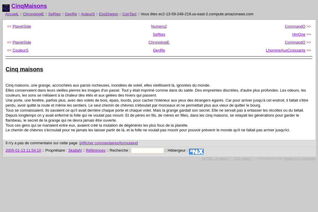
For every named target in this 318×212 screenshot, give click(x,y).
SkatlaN (75, 150)
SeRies (54, 14)
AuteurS (88, 14)
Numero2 (159, 26)
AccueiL (12, 14)
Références (95, 150)
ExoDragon (108, 14)
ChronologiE (33, 14)
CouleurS (21, 50)
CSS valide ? (243, 158)
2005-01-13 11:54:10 (23, 150)
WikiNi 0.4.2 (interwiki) (300, 158)
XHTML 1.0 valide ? (216, 158)
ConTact (129, 14)
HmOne (298, 34)
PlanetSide (22, 26)
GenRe (71, 14)
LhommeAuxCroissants (285, 50)
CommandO (295, 26)
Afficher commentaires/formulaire (109, 143)
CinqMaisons (29, 6)
